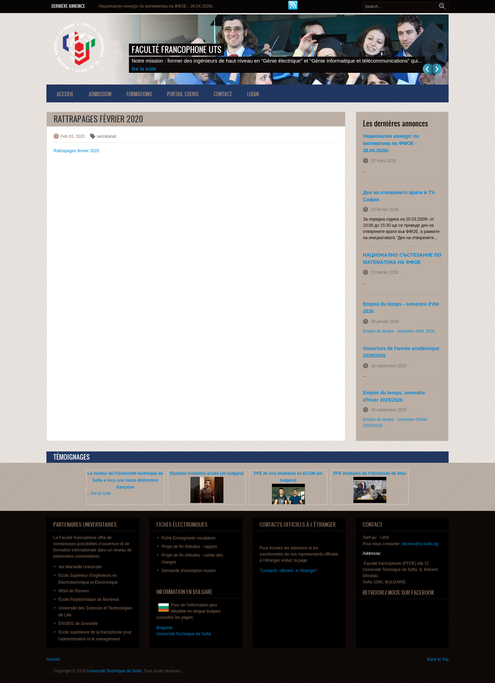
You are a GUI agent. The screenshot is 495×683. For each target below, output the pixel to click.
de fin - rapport (189, 546)
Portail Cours (183, 94)
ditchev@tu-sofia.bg (420, 543)
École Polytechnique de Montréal (88, 599)
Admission (100, 94)
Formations (139, 94)
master (189, 570)
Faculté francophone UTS (176, 49)
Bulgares (164, 627)
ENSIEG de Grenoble (78, 623)
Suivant (437, 69)
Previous (427, 69)
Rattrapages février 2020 (76, 150)
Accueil (65, 94)
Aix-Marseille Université (79, 566)
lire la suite (144, 68)
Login (253, 94)
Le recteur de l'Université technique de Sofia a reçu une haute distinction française (125, 480)
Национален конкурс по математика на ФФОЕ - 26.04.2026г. (156, 6)
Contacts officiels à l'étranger (288, 570)
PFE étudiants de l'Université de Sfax (369, 473)
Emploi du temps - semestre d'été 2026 (398, 331)
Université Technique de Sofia (114, 671)
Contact (223, 94)
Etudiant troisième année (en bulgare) (207, 473)
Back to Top (438, 659)
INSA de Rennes (73, 591)
